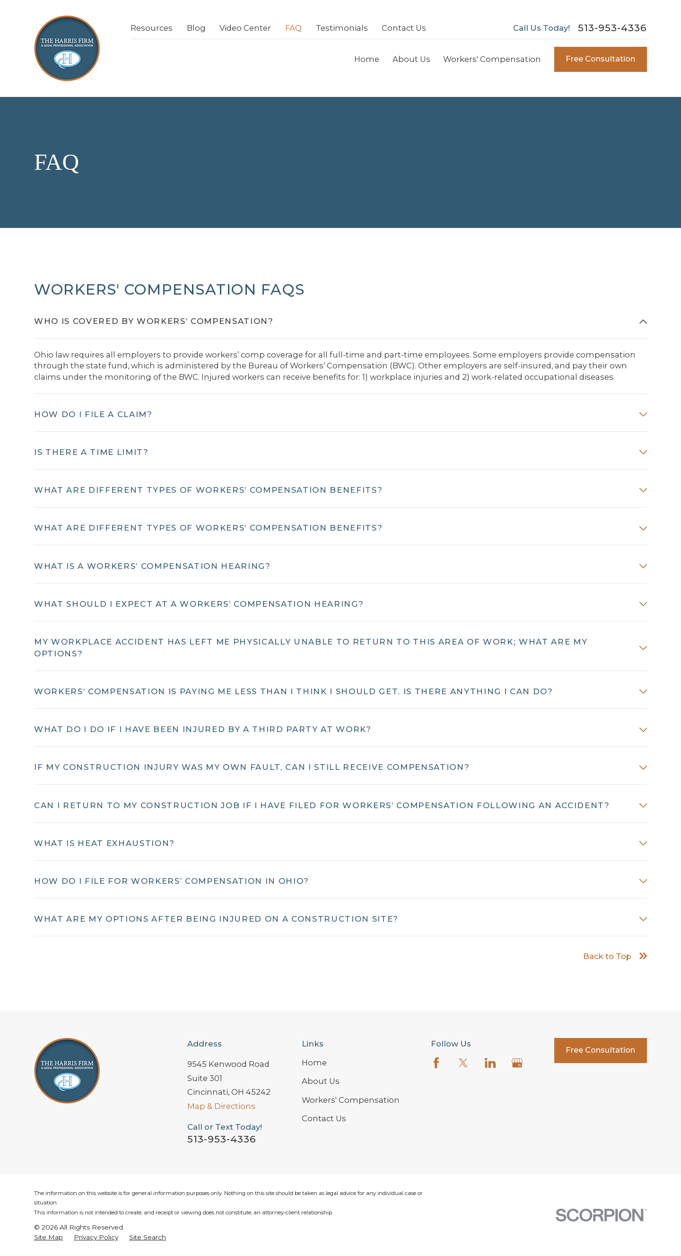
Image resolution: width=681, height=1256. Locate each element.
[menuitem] (48, 1237)
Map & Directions (221, 1106)
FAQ (293, 28)
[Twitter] (463, 1062)
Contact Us (404, 28)
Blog (196, 28)
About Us (321, 1081)
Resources (152, 28)
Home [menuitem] (366, 59)
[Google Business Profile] (517, 1062)
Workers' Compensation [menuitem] (492, 59)
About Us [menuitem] (411, 59)
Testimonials (342, 28)
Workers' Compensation (351, 1100)
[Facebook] (436, 1062)
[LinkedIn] (490, 1062)
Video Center (245, 28)
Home (314, 1062)
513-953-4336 (612, 28)
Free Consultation (600, 58)
